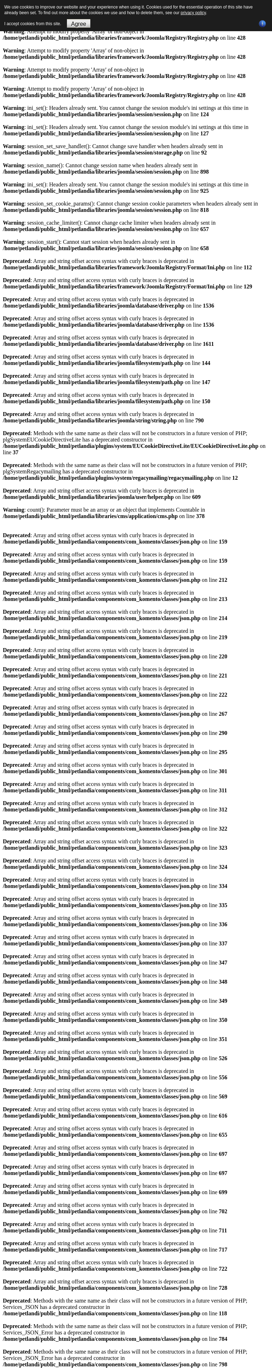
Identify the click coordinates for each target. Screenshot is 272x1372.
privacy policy (193, 12)
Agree (78, 24)
